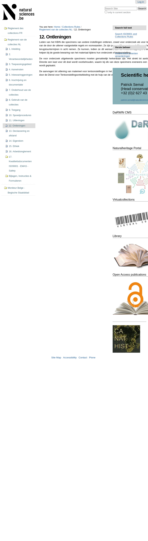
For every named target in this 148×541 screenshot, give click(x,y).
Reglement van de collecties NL (55, 29)
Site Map (56, 357)
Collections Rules (71, 26)
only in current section (119, 12)
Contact (83, 357)
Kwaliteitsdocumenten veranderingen (126, 54)
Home (57, 26)
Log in (141, 2)
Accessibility (70, 357)
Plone (92, 357)
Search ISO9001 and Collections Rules (126, 35)
